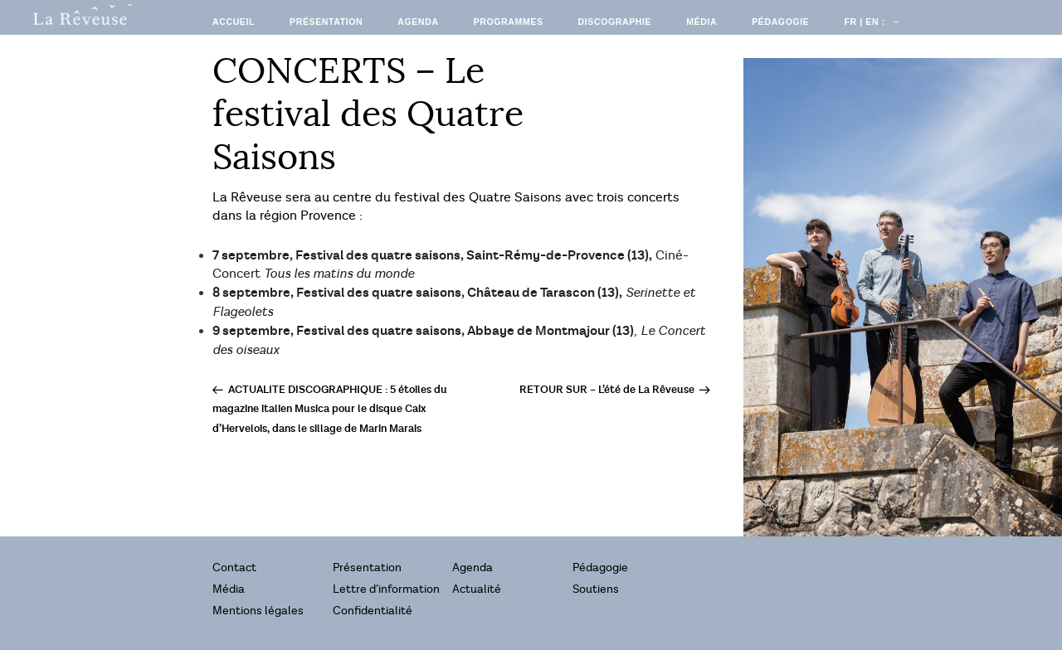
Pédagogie (780, 22)
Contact (234, 567)
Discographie (615, 22)
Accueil (233, 22)
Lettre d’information (386, 589)
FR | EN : (870, 22)
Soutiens (595, 589)
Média (701, 22)
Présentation (326, 22)
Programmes (508, 22)
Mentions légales (258, 611)
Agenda (417, 22)
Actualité (476, 589)
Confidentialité (372, 611)
